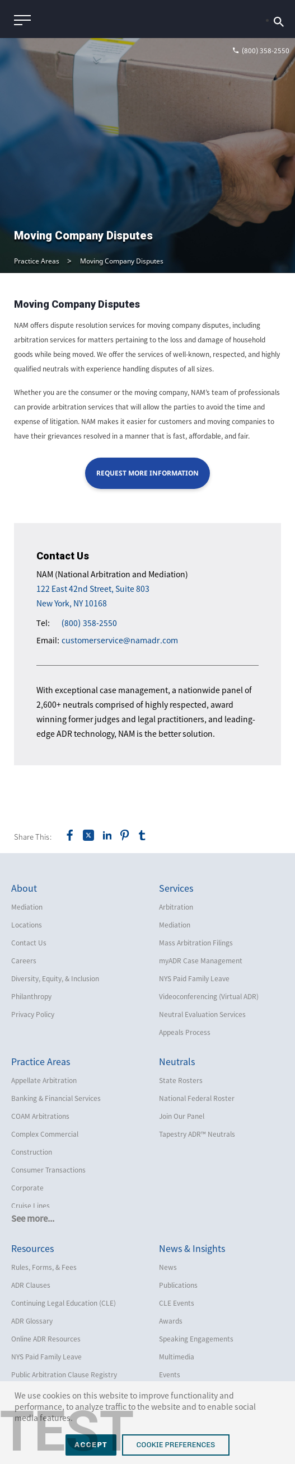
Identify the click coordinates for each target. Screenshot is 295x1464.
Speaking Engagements (196, 1339)
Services (176, 888)
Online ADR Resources (46, 1339)
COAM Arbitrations (40, 1116)
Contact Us (28, 943)
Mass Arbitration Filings (196, 943)
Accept (90, 1445)
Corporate (27, 1188)
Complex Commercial (44, 1134)
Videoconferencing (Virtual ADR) (209, 996)
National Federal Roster (197, 1098)
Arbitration (176, 907)
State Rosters (181, 1080)
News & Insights (192, 1248)
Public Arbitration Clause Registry (64, 1374)
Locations (26, 925)
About (24, 888)
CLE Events (176, 1303)
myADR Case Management (200, 960)
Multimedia (176, 1357)
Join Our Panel (181, 1116)
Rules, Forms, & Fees (44, 1267)
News (168, 1267)
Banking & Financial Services (56, 1098)
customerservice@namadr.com (120, 640)
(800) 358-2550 (89, 623)
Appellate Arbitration (44, 1080)
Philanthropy (31, 996)
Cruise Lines (30, 1206)
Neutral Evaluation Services (202, 1014)
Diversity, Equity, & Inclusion (55, 978)
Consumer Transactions (48, 1170)
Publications (178, 1285)
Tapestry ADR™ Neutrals (197, 1134)
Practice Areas (36, 261)
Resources (32, 1248)
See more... (32, 1218)
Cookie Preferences (176, 1445)
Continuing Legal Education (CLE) (63, 1303)
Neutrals (177, 1061)
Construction (31, 1152)
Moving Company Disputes (121, 261)
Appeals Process (184, 1032)
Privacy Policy (32, 1014)
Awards (170, 1321)
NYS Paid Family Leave (194, 978)
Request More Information (147, 473)
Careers (23, 960)
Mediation (27, 907)
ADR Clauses (30, 1285)
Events (169, 1374)
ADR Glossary (32, 1321)
